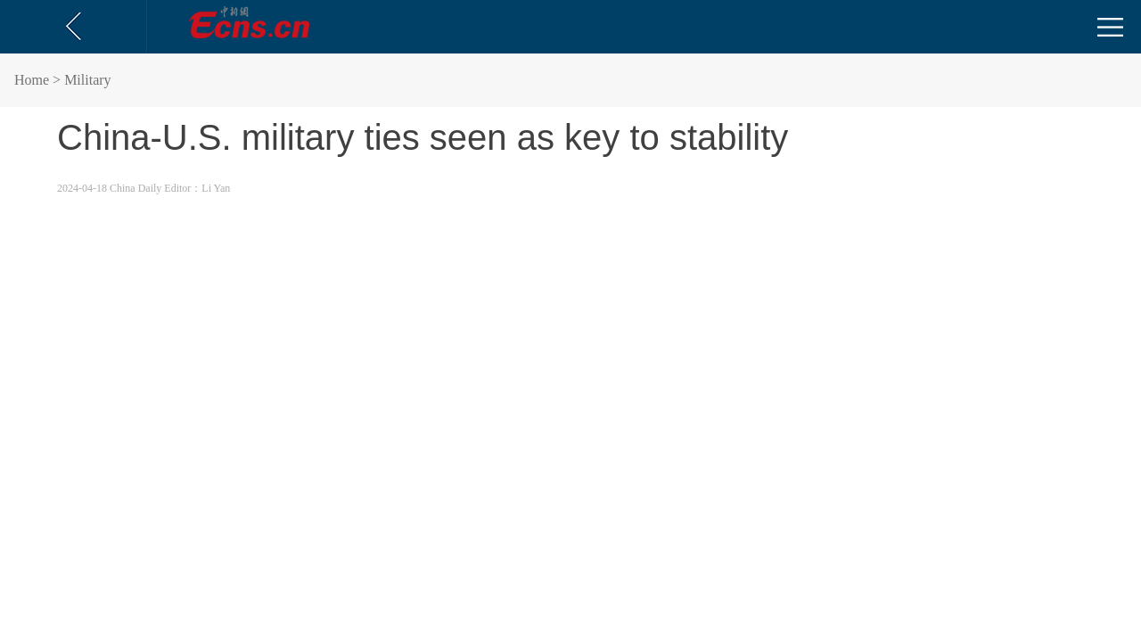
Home (31, 79)
